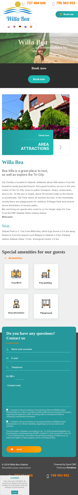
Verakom (71, 467)
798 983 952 (65, 3)
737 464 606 (36, 3)
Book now (68, 14)
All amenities (15, 258)
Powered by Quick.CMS (65, 464)
